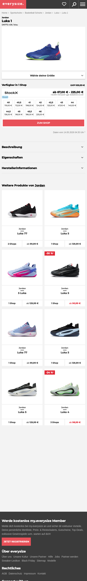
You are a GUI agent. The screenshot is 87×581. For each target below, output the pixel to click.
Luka (56, 13)
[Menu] (82, 4)
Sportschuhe (16, 13)
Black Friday (28, 560)
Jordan (48, 13)
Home (4, 13)
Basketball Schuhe (33, 13)
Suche (74, 4)
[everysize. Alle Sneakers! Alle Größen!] (13, 4)
